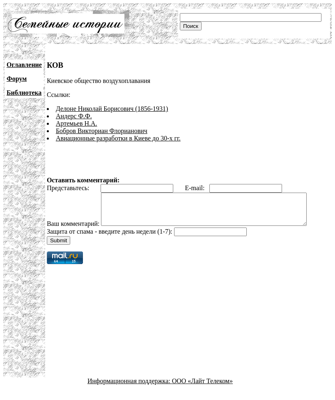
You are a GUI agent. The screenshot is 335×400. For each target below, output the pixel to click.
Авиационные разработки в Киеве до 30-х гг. (118, 138)
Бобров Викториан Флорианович (101, 130)
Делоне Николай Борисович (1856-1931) (112, 108)
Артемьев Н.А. (76, 123)
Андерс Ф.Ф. (74, 116)
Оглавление (24, 64)
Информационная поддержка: (129, 392)
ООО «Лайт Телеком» (202, 392)
